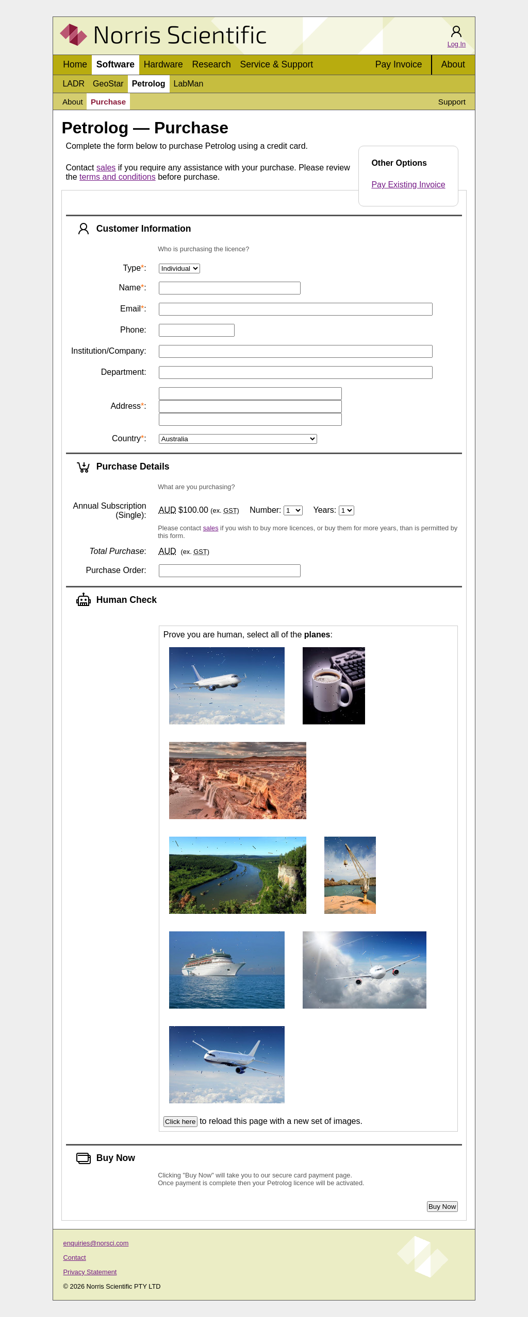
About (453, 64)
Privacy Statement (90, 1272)
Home (75, 64)
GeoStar (108, 83)
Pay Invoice (398, 64)
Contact (74, 1257)
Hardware (163, 64)
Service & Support (276, 64)
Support (452, 101)
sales (106, 167)
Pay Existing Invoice (408, 184)
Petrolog (149, 83)
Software (115, 64)
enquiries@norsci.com (96, 1243)
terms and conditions (117, 176)
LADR (73, 83)
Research (211, 64)
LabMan (189, 83)
